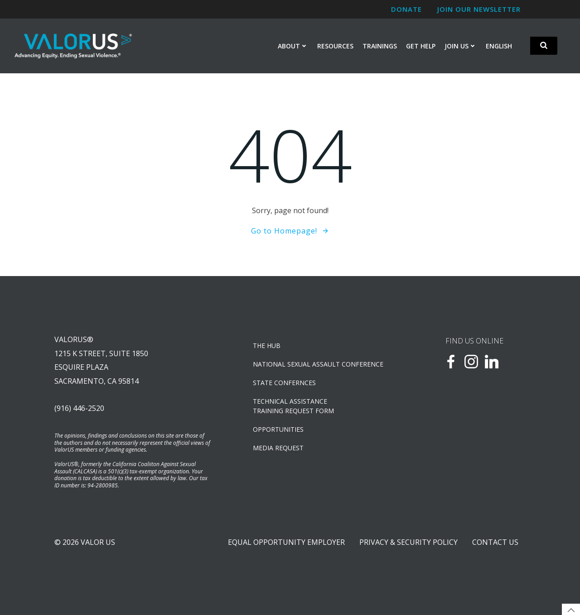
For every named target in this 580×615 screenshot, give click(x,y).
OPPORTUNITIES (278, 429)
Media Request (278, 447)
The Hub (266, 345)
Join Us (461, 46)
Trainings (379, 46)
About (293, 46)
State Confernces (284, 382)
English (499, 46)
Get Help (420, 46)
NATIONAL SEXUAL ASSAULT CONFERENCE (318, 364)
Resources (335, 46)
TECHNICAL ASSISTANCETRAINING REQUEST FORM (293, 406)
